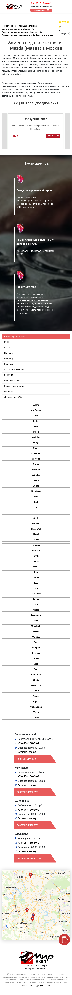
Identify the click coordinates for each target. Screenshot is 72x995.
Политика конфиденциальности (36, 985)
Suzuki (36, 696)
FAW (36, 496)
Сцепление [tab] (9, 353)
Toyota (36, 701)
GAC (36, 513)
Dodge (36, 486)
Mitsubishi (36, 626)
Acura (36, 405)
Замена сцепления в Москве (16, 29)
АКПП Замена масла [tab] (14, 369)
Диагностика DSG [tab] (13, 397)
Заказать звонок (40, 10)
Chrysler (36, 459)
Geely (36, 518)
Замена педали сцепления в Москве (20, 32)
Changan (36, 442)
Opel (36, 642)
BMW (35, 426)
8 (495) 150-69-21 (41, 3)
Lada (36, 588)
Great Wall (36, 529)
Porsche (36, 653)
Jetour (36, 577)
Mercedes (36, 615)
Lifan (36, 604)
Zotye (36, 717)
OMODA (36, 637)
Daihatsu (36, 475)
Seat (36, 669)
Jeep (36, 572)
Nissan (36, 631)
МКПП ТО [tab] (9, 375)
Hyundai (36, 550)
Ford (36, 507)
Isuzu (36, 561)
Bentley (35, 421)
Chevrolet (36, 453)
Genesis (36, 523)
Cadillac (36, 437)
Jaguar (36, 566)
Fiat (36, 502)
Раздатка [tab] (8, 364)
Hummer (36, 545)
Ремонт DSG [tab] (10, 391)
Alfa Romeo (35, 410)
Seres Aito (36, 674)
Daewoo (36, 469)
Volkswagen (36, 707)
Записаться (53, 135)
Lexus (36, 599)
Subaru (36, 691)
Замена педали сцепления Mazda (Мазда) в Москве (27, 35)
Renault (36, 658)
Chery (36, 448)
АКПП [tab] (7, 347)
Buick (36, 432)
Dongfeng (36, 491)
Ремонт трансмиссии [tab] (14, 336)
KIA (36, 583)
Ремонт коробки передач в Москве (19, 26)
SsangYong (36, 685)
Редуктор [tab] (8, 358)
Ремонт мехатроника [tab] (14, 386)
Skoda (36, 680)
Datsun (36, 480)
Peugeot (36, 647)
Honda (36, 539)
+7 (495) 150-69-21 (29, 743)
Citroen (36, 464)
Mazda (36, 610)
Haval (36, 534)
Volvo (36, 712)
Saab (36, 664)
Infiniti (36, 556)
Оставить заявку (27, 752)
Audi (36, 415)
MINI (36, 620)
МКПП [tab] (7, 342)
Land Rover (36, 593)
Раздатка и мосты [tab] (13, 380)
